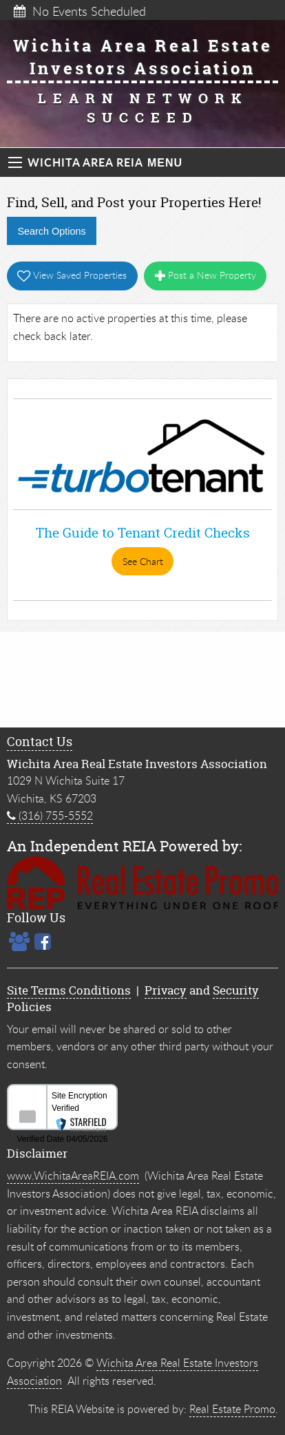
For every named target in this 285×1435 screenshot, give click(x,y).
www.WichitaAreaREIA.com (73, 1175)
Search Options (51, 231)
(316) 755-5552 (50, 815)
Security (236, 990)
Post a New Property (205, 274)
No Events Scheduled (80, 11)
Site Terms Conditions (69, 990)
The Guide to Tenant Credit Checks (143, 533)
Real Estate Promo (232, 1408)
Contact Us (39, 741)
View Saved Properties (72, 274)
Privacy (166, 990)
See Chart (143, 561)
